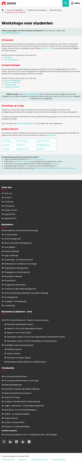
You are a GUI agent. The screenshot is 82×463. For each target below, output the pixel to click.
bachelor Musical (14, 349)
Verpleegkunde (11, 297)
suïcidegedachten (43, 145)
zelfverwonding (22, 141)
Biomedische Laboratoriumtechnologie (21, 230)
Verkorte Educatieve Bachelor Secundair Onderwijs (26, 293)
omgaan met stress (44, 168)
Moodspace (51, 135)
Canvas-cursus (48, 48)
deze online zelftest (31, 94)
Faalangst (7, 57)
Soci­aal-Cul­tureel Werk (14, 422)
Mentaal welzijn (56, 10)
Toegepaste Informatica (15, 284)
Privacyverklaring (58, 459)
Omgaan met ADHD (11, 87)
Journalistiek (9, 247)
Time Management (11, 60)
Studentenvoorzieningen (36, 10)
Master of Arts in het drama (19, 332)
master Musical (13, 353)
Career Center (10, 210)
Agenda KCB (9, 214)
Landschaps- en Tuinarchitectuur (18, 259)
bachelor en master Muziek (19, 357)
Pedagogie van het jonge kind (17, 272)
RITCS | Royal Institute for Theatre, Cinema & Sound (26, 320)
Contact (8, 197)
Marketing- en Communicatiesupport (20, 410)
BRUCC (25, 166)
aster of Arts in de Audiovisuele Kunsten (25, 328)
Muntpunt (55, 164)
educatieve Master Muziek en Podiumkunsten (26, 362)
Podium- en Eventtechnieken (17, 414)
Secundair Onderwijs (13, 276)
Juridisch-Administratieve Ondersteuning (22, 401)
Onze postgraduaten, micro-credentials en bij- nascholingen (30, 434)
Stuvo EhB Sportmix (36, 159)
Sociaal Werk (10, 280)
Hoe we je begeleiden (15, 10)
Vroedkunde (9, 305)
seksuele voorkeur (43, 141)
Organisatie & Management (16, 268)
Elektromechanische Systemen (17, 393)
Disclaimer (23, 459)
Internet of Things (12, 397)
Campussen (9, 206)
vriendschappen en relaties (64, 168)
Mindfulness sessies (21, 161)
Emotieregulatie (10, 85)
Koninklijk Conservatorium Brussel (18, 345)
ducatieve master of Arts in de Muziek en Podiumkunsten (32, 341)
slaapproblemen (22, 149)
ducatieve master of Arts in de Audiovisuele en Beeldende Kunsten (36, 337)
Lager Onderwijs (11, 255)
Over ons (8, 193)
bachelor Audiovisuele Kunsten (20, 324)
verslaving (40, 149)
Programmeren (11, 418)
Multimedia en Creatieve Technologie (20, 264)
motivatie (7, 141)
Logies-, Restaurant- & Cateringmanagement (24, 405)
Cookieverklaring (8, 459)
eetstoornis (20, 145)
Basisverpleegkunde (13, 384)
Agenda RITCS (10, 218)
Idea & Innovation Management (18, 243)
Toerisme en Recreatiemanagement (20, 289)
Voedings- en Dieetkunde (15, 301)
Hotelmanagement (12, 239)
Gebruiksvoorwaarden (39, 459)
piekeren (6, 145)
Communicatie (10, 234)
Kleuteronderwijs (11, 251)
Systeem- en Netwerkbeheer (17, 426)
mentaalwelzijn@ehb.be (11, 33)
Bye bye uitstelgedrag (12, 80)
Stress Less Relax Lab (12, 82)
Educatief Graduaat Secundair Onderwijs (21, 389)
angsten (6, 149)
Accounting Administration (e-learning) (21, 380)
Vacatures (8, 201)
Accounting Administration (15, 376)
